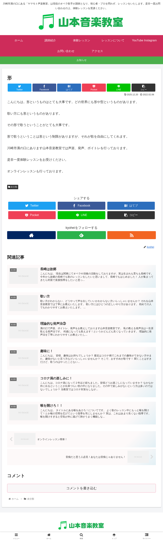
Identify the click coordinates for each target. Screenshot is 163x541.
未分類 (12, 187)
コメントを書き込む (81, 490)
